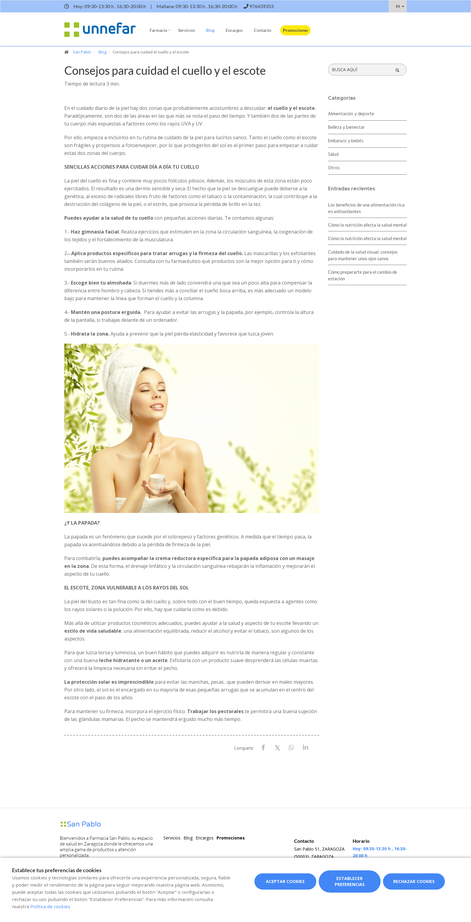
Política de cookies (50, 906)
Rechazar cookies (414, 881)
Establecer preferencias (350, 881)
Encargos (234, 30)
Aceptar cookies (285, 881)
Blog (210, 30)
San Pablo (82, 52)
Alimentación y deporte (351, 114)
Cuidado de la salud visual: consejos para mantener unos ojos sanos (363, 255)
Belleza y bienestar (346, 127)
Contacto (262, 30)
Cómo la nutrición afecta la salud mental (367, 224)
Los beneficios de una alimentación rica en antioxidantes (366, 208)
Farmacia (158, 30)
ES (398, 6)
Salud (333, 154)
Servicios (186, 30)
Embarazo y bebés (345, 141)
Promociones (295, 30)
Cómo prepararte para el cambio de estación (362, 275)
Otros (334, 168)
